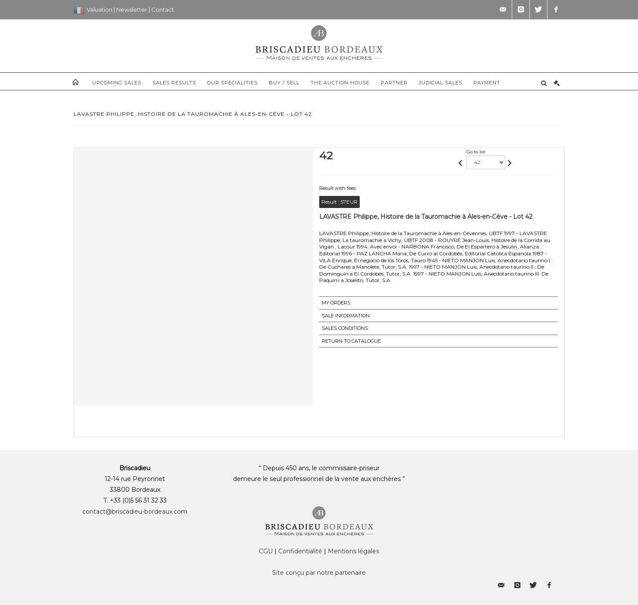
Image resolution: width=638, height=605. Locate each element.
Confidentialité (300, 551)
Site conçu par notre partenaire (319, 573)
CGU (266, 551)
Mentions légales (353, 551)
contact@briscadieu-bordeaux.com (134, 511)
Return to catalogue (351, 341)
